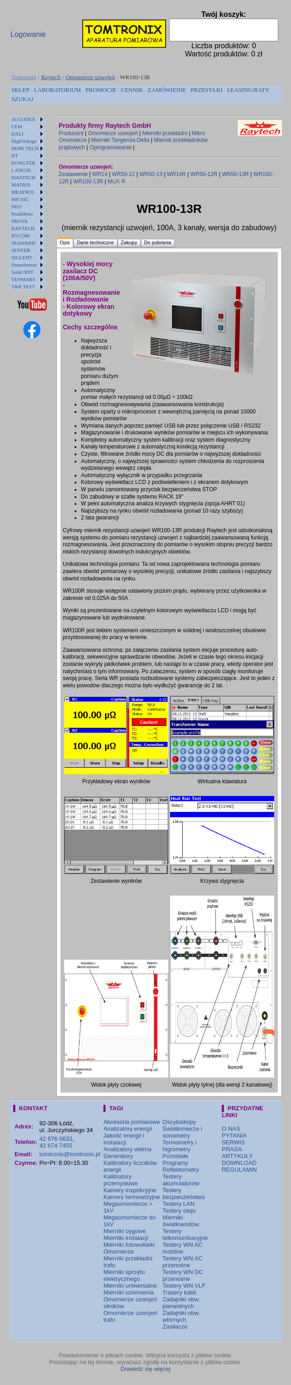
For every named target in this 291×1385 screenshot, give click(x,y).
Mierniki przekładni (164, 133)
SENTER (20, 250)
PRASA (232, 1149)
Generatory (118, 1156)
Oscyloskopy (179, 1121)
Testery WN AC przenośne (182, 1262)
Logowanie (27, 34)
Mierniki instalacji (125, 1237)
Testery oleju (179, 1210)
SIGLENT (21, 257)
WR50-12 (123, 174)
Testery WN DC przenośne (182, 1275)
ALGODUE (23, 119)
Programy (175, 1162)
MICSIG (20, 199)
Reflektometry (180, 1169)
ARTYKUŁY (237, 1156)
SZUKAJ (22, 99)
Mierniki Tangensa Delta (120, 140)
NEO (16, 206)
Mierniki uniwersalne (130, 1285)
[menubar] (145, 95)
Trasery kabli (179, 1292)
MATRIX (20, 184)
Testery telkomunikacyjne (185, 1234)
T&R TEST (23, 286)
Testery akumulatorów (180, 1180)
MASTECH (23, 177)
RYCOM (20, 235)
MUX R (116, 181)
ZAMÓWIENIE (167, 89)
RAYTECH (23, 228)
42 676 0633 (56, 1138)
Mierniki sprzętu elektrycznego (124, 1275)
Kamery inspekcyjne (129, 1190)
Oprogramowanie (110, 147)
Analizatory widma (127, 1149)
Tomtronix (23, 77)
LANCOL (21, 170)
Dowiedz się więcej (145, 1368)
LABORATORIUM (57, 89)
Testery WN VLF (184, 1285)
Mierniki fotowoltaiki (129, 1244)
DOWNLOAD (239, 1162)
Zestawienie (73, 174)
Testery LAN (178, 1203)
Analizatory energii (127, 1128)
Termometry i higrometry (179, 1146)
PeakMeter (22, 214)
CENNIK (132, 89)
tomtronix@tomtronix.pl (70, 1154)
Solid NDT (22, 272)
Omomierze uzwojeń (90, 77)
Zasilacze (174, 1326)
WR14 (99, 174)
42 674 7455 (56, 1145)
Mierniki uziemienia (128, 1292)
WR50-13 (150, 174)
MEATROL (23, 192)
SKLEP (20, 89)
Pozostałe (175, 1156)
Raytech (51, 77)
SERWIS (233, 1142)
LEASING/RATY (248, 89)
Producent (71, 133)
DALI (17, 133)
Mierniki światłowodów (180, 1221)
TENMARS (23, 279)
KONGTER (23, 163)
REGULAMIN (239, 1169)
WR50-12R (204, 174)
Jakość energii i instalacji (123, 1139)
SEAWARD (23, 243)
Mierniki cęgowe (124, 1231)
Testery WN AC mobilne (182, 1248)
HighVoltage (23, 141)
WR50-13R (235, 174)
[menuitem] (20, 90)
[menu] (27, 203)
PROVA (19, 221)
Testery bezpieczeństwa (183, 1193)
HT (14, 155)
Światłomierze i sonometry (182, 1132)
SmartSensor (24, 264)
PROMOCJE (100, 89)
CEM (16, 126)
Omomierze (118, 1251)
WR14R (176, 174)
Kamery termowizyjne (131, 1197)
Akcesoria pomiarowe (131, 1121)
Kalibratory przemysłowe (120, 1180)
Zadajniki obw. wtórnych (181, 1316)
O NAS (231, 1128)
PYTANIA (234, 1135)
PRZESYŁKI (206, 89)
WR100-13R (88, 181)
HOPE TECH (25, 148)
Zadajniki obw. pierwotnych (181, 1302)
